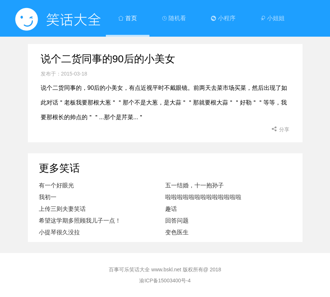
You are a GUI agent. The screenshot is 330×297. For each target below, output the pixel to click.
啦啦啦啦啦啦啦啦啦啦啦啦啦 (203, 197)
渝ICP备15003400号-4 (164, 280)
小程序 (223, 18)
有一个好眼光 (56, 185)
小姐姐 (272, 18)
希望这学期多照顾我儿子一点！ (80, 220)
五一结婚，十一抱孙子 (194, 185)
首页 (127, 18)
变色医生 (177, 232)
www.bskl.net (166, 269)
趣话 (171, 209)
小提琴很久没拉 (59, 232)
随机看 (174, 18)
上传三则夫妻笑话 (62, 209)
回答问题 (177, 220)
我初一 (47, 197)
